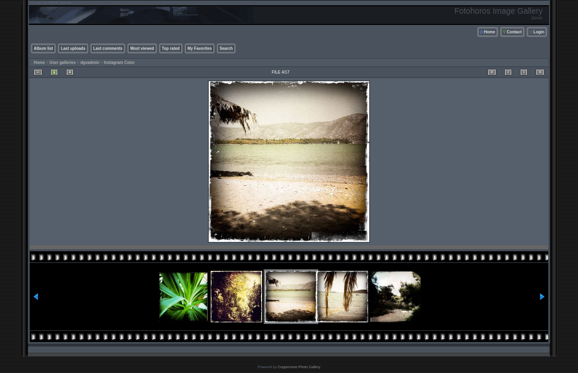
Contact (514, 32)
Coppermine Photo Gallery (299, 367)
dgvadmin (89, 62)
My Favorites (199, 48)
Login (538, 32)
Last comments (107, 48)
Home (489, 32)
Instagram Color (119, 62)
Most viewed (142, 48)
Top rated (171, 48)
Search (226, 48)
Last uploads (73, 48)
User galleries (62, 62)
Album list (43, 48)
